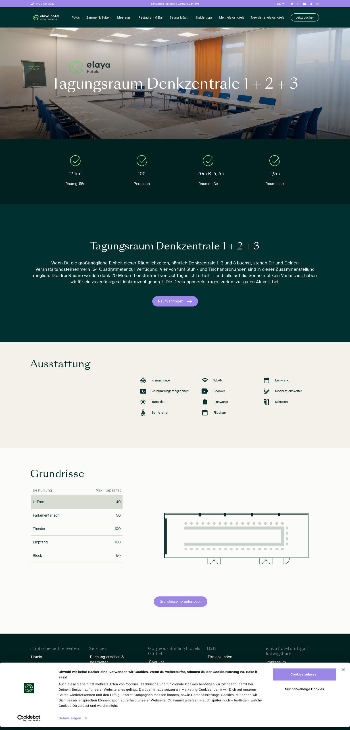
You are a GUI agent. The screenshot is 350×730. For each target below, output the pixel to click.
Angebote (39, 664)
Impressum (276, 662)
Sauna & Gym (179, 17)
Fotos (76, 17)
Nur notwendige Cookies (304, 692)
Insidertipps (204, 17)
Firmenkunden (220, 657)
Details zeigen (69, 721)
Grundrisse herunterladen (181, 601)
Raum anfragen (170, 301)
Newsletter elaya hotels (267, 17)
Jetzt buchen (305, 17)
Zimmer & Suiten (98, 17)
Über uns (157, 662)
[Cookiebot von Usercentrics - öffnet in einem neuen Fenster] (28, 721)
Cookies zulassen (304, 677)
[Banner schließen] (343, 672)
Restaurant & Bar (150, 17)
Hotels (36, 657)
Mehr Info (193, 3)
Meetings (123, 17)
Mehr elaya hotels (231, 17)
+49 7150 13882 (44, 3)
